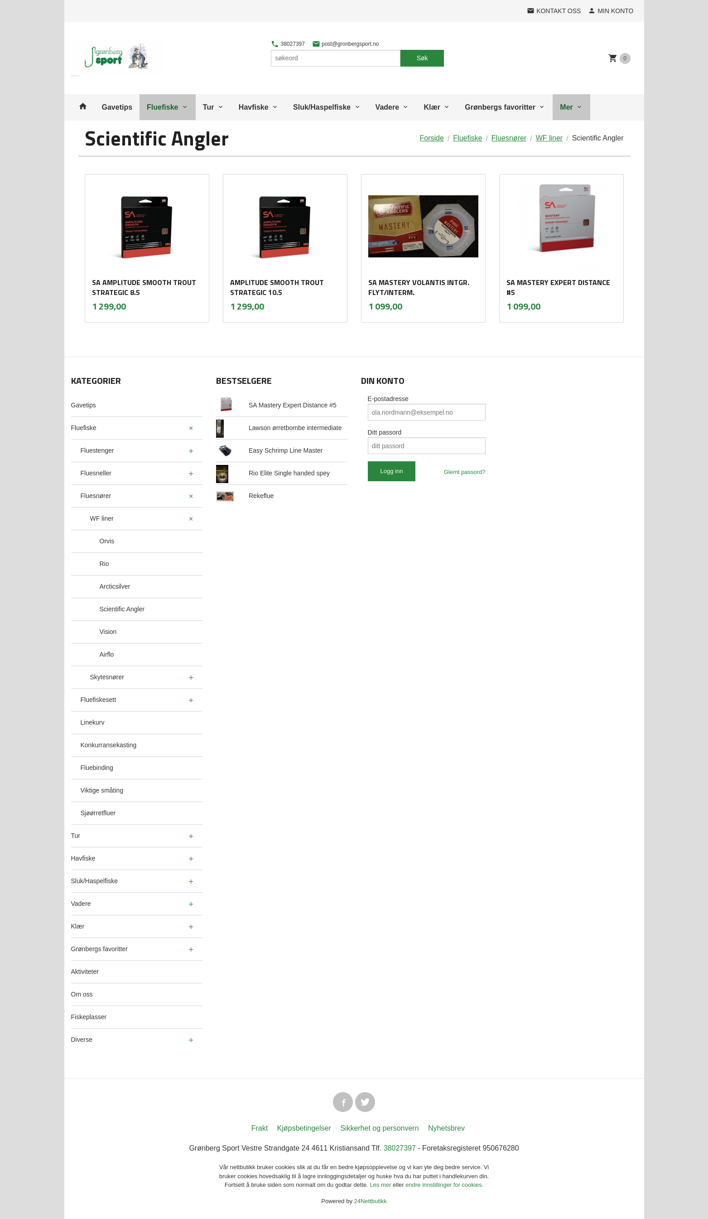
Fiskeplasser (89, 1017)
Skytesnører (107, 677)
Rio (104, 563)
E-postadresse (388, 398)
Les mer (381, 1184)
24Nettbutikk (370, 1201)
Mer (566, 107)
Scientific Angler (122, 609)
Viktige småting (102, 790)
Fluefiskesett (98, 699)
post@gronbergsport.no (345, 44)
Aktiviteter (85, 971)
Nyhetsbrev (446, 1128)
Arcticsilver (115, 586)
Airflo (107, 654)
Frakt (259, 1128)
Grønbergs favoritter (500, 107)
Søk (422, 58)
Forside (432, 138)
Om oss (82, 994)
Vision (108, 631)
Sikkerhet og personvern (379, 1128)
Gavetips (117, 107)
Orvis (107, 541)
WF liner (102, 518)
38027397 (288, 44)
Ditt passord (385, 432)
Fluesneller (96, 473)
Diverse (81, 1039)
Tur (208, 107)
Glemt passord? (465, 472)
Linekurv (93, 722)
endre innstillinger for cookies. (444, 1184)
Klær (432, 107)
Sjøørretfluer (98, 813)
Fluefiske (162, 107)
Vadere (387, 107)
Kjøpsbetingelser (304, 1128)
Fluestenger (97, 450)
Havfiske (254, 107)
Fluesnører (96, 495)
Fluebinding (97, 767)
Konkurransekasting (109, 745)
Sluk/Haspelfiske (322, 107)
